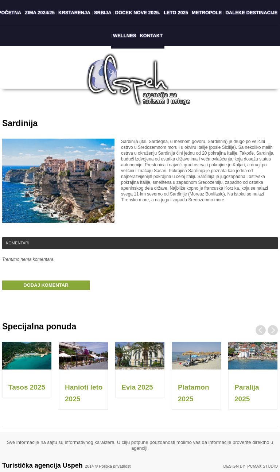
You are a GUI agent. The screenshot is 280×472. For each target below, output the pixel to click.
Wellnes (124, 35)
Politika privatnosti (115, 466)
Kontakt (151, 35)
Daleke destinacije (251, 12)
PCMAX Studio (262, 466)
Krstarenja (74, 12)
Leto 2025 (176, 12)
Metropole (207, 12)
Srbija (103, 12)
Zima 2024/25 (40, 12)
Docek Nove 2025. (137, 12)
